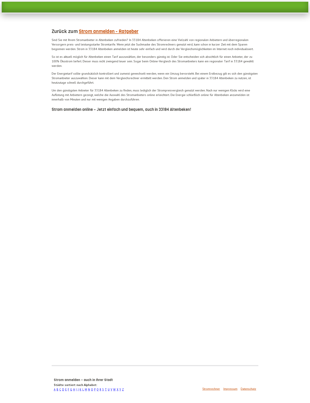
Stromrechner (211, 389)
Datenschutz (248, 389)
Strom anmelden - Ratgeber (108, 31)
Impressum (230, 389)
